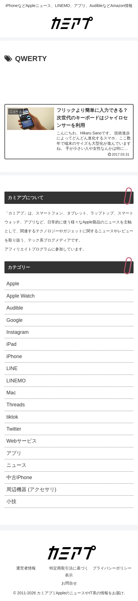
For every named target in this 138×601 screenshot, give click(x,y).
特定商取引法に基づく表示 (68, 571)
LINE (12, 368)
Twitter (13, 429)
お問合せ (69, 583)
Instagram (17, 332)
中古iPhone (19, 477)
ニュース (16, 465)
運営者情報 (26, 568)
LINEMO (16, 380)
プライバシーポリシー (112, 568)
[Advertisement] (69, 82)
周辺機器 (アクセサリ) (31, 489)
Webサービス (21, 441)
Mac (11, 392)
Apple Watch (20, 296)
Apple (12, 283)
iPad (11, 344)
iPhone (14, 356)
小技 (11, 501)
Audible (14, 308)
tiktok (12, 417)
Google (14, 320)
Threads (15, 404)
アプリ (13, 453)
